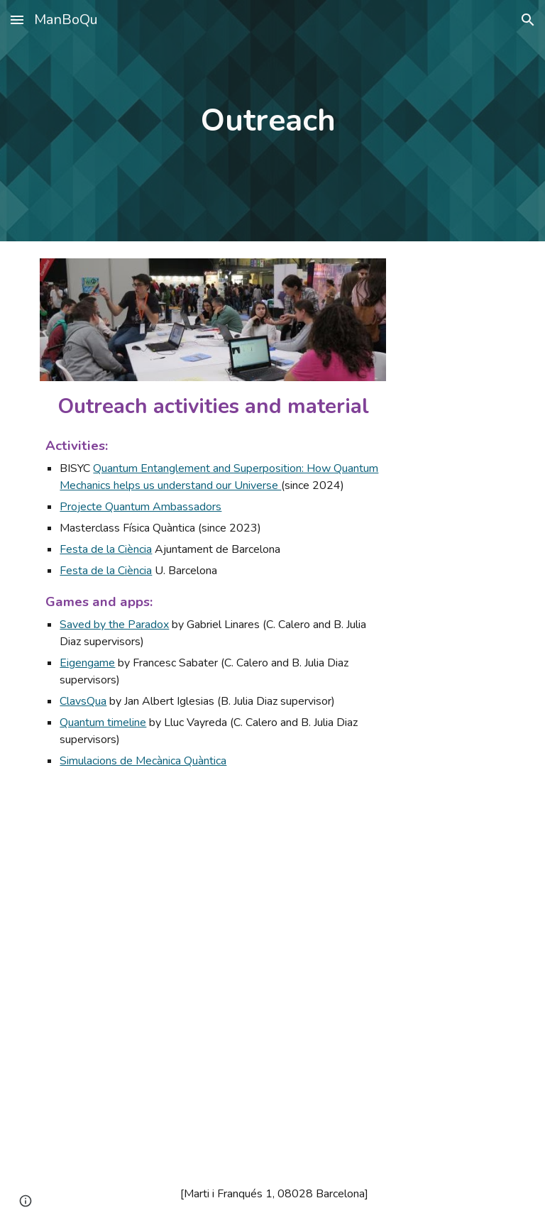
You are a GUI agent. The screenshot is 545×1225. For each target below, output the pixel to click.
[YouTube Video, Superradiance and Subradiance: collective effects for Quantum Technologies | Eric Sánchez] (391, 903)
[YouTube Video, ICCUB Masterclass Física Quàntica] (153, 903)
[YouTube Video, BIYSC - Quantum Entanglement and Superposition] (153, 1068)
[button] (17, 19)
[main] (272, 121)
